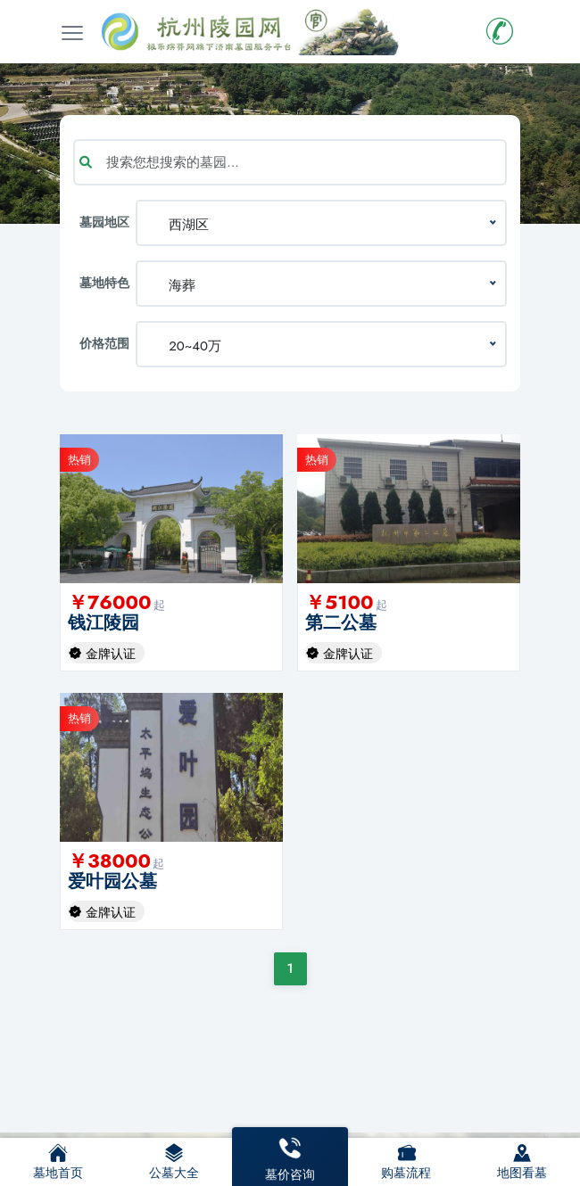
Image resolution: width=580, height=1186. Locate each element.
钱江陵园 (103, 623)
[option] (171, 508)
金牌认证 (111, 654)
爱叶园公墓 (112, 881)
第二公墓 (341, 623)
